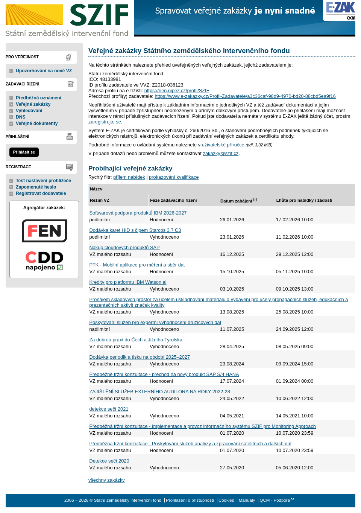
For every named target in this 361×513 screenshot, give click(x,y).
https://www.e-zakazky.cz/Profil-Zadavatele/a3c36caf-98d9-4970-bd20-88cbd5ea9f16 (245, 96)
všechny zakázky (106, 480)
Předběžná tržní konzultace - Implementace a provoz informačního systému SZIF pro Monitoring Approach (202, 426)
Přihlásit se (24, 152)
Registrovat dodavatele (41, 193)
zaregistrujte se (104, 122)
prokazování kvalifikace (174, 177)
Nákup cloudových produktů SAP (124, 247)
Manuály (247, 500)
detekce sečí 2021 (109, 409)
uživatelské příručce (223, 145)
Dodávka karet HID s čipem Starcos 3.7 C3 (135, 230)
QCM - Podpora (274, 500)
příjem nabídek (129, 177)
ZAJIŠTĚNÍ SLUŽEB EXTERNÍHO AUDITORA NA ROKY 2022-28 (159, 391)
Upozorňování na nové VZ (44, 70)
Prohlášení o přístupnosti (190, 500)
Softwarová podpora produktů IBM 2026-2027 (138, 213)
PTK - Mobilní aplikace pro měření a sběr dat (137, 265)
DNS (21, 117)
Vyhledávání (29, 110)
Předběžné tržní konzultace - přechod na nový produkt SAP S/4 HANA (164, 374)
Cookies (226, 500)
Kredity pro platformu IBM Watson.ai (128, 282)
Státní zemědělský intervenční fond (67, 19)
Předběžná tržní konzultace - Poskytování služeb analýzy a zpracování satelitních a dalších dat (190, 443)
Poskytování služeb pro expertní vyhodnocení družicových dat (155, 322)
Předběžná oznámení (38, 97)
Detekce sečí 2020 (109, 461)
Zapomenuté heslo (36, 187)
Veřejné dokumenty (37, 123)
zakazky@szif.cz (220, 153)
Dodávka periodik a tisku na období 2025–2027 (139, 357)
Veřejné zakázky (33, 104)
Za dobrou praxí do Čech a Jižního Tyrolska (135, 340)
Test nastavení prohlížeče (43, 180)
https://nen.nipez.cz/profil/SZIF (176, 90)
